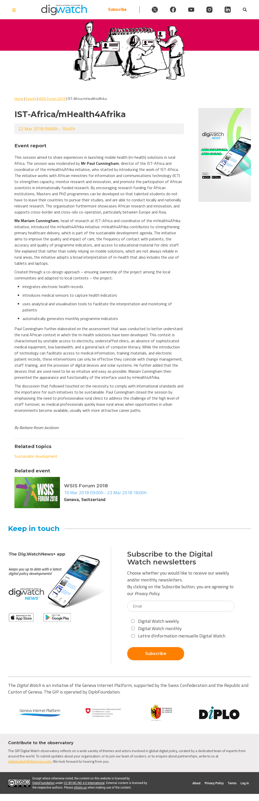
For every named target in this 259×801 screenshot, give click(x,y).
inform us (80, 787)
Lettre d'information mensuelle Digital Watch (178, 635)
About (196, 783)
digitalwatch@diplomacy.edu (29, 761)
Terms (232, 783)
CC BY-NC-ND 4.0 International (84, 783)
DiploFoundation (43, 783)
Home (19, 98)
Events (31, 98)
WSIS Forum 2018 (52, 98)
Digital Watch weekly (155, 621)
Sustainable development (35, 456)
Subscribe (117, 9)
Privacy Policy (147, 593)
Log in (245, 783)
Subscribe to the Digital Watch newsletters (170, 558)
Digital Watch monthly (156, 628)
